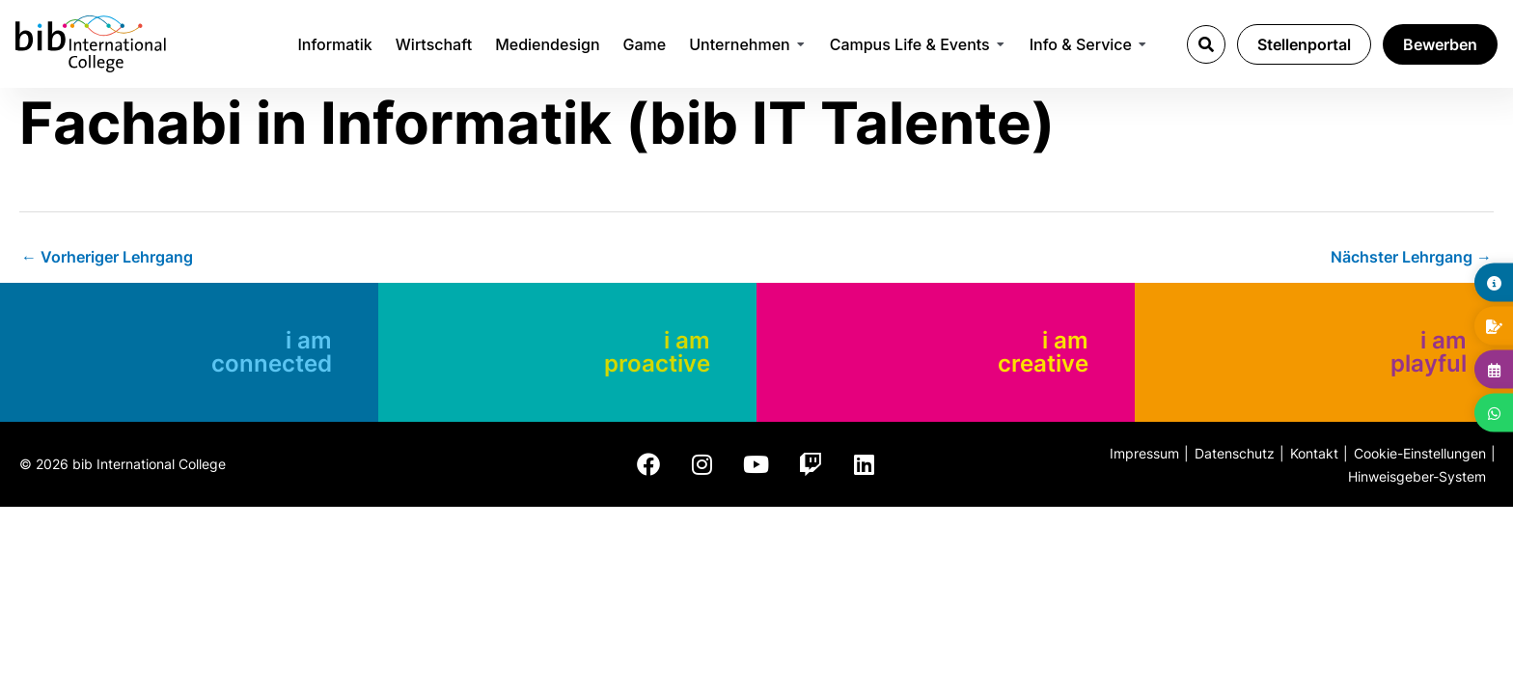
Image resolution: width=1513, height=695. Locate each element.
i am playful (1428, 351)
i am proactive (657, 351)
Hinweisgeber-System (1417, 476)
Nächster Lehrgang (1411, 256)
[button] (1206, 44)
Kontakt (1314, 453)
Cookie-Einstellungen (1420, 453)
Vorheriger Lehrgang (107, 256)
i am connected (271, 351)
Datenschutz (1235, 453)
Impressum (1144, 453)
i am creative (1043, 351)
